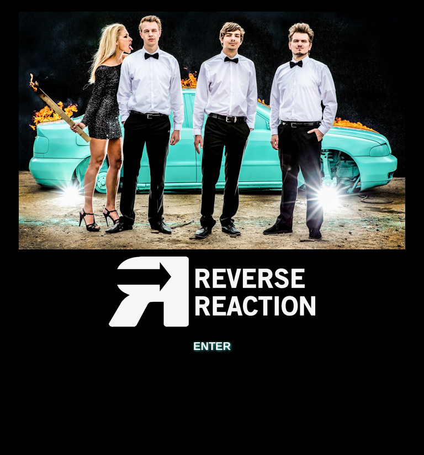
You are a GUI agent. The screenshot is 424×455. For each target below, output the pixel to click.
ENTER (212, 346)
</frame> (212, 382)
